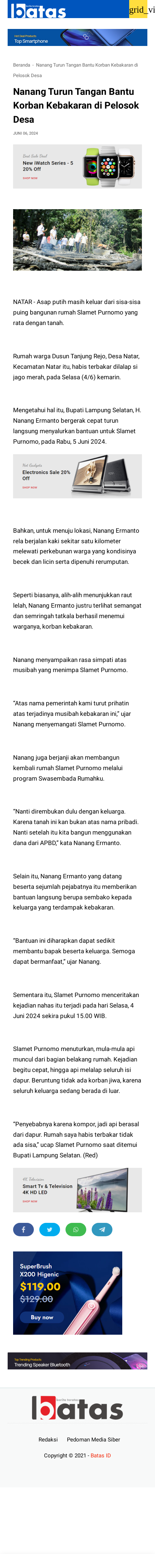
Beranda (21, 65)
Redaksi (48, 1439)
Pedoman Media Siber (93, 1439)
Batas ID (101, 1455)
